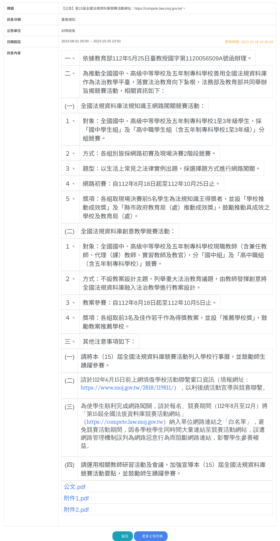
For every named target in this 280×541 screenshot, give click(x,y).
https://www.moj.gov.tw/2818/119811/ (127, 387)
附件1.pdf (76, 498)
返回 (122, 536)
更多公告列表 (151, 536)
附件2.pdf (76, 509)
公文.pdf (74, 487)
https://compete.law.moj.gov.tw (125, 421)
